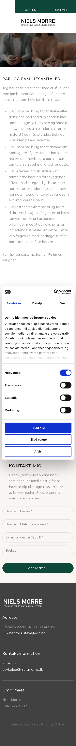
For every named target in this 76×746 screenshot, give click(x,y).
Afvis (38, 451)
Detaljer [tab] (38, 303)
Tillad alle (38, 427)
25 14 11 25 (10, 663)
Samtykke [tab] (13, 303)
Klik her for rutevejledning (24, 633)
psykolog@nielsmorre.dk (22, 670)
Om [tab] (62, 303)
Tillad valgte (38, 439)
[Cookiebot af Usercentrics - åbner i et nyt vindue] (54, 292)
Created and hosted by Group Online (38, 724)
